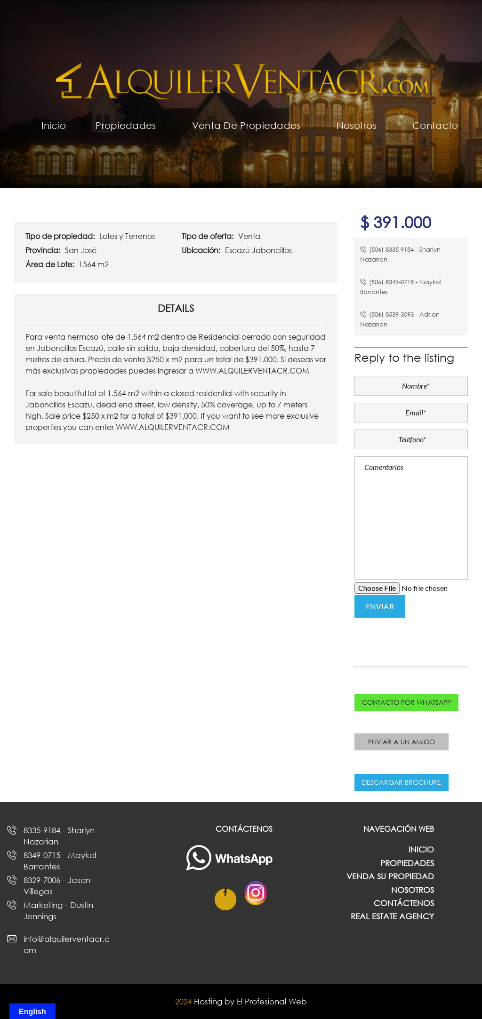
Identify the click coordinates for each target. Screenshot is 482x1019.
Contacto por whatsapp (406, 702)
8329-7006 (57, 885)
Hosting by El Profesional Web (250, 1001)
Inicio (421, 849)
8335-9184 (59, 835)
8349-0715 (60, 860)
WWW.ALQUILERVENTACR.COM (252, 370)
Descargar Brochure (401, 782)
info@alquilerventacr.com (67, 944)
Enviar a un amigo (401, 742)
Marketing (58, 910)
